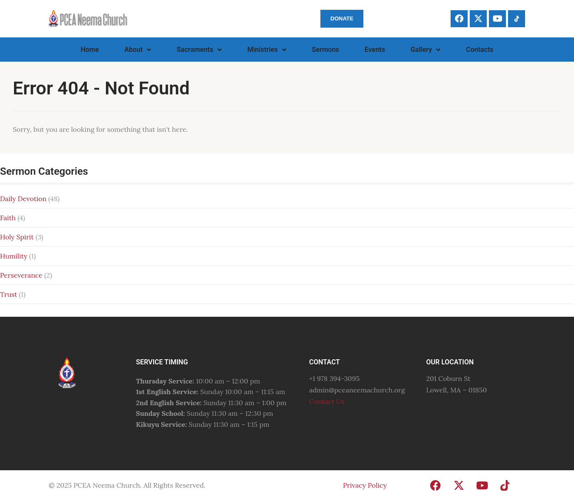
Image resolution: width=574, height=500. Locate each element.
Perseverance (21, 275)
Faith (8, 217)
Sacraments (199, 49)
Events (375, 49)
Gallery (425, 49)
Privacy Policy (365, 485)
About (137, 49)
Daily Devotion (23, 198)
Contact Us (326, 401)
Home (89, 49)
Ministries (266, 49)
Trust (8, 294)
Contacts (479, 49)
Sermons (325, 49)
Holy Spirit (17, 237)
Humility (13, 256)
